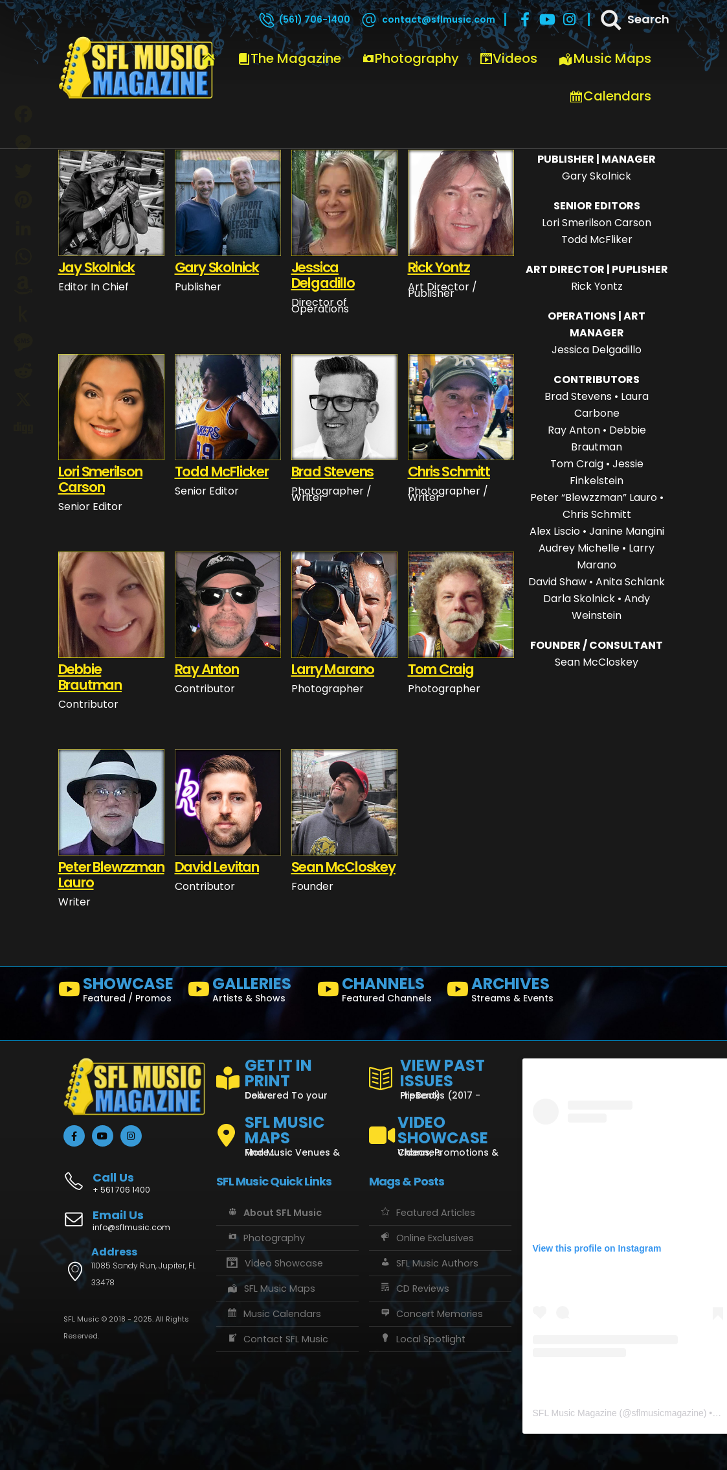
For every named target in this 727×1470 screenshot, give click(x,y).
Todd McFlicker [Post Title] (222, 471)
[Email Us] (134, 1222)
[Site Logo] (136, 68)
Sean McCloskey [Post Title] (343, 867)
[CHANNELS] (376, 992)
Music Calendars (274, 1313)
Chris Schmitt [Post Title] (449, 471)
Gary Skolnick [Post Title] (217, 267)
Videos (508, 58)
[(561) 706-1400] (303, 19)
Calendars (610, 96)
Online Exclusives (426, 1237)
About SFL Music (274, 1212)
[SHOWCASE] (117, 992)
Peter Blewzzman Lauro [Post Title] (111, 874)
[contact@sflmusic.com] (427, 19)
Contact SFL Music (277, 1339)
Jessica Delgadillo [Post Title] (323, 275)
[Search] (634, 19)
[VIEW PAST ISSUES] (440, 1076)
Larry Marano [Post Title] (333, 669)
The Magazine (289, 58)
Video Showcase (274, 1263)
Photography (410, 58)
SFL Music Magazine (575, 1413)
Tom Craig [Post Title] (441, 669)
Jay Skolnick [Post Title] (96, 267)
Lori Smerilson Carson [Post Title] (100, 479)
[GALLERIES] (247, 992)
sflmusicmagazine (667, 1413)
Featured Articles (427, 1212)
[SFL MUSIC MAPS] (287, 1130)
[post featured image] (111, 203)
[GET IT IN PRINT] (287, 1076)
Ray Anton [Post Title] (207, 669)
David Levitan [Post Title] (217, 867)
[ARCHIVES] (506, 992)
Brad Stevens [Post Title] (332, 471)
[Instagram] (569, 19)
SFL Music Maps (271, 1288)
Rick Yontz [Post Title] (439, 267)
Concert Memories (431, 1313)
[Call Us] (134, 1176)
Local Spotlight (422, 1339)
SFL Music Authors (428, 1263)
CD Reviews (414, 1288)
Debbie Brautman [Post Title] (90, 677)
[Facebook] (525, 19)
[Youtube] (547, 19)
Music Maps (604, 58)
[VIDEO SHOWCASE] (440, 1130)
